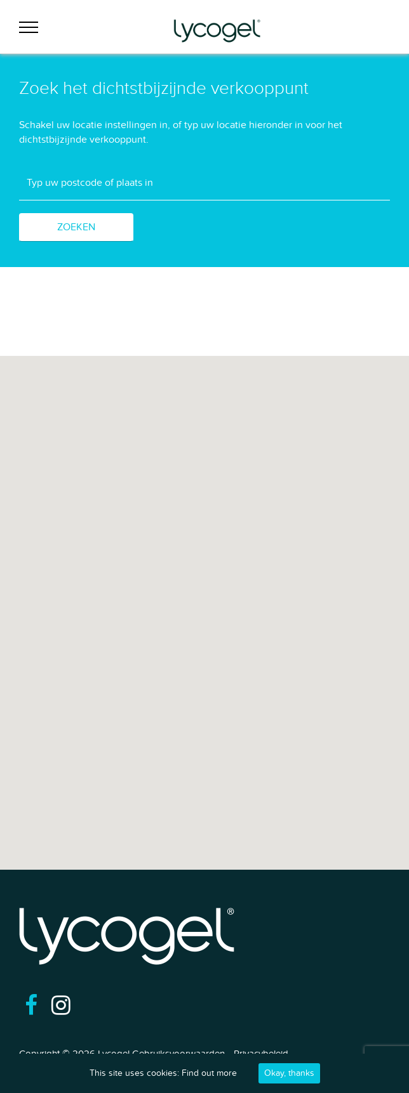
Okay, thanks (289, 1073)
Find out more (209, 1073)
